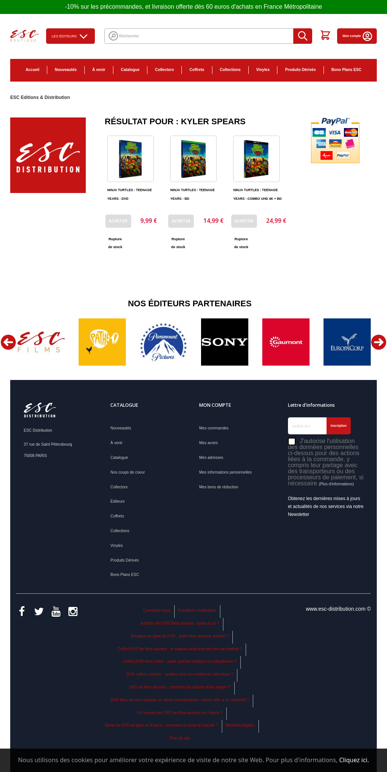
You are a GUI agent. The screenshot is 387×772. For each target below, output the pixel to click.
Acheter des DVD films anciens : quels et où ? (180, 623)
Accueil (32, 70)
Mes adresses (211, 457)
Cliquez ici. (354, 760)
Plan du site (180, 738)
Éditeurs (117, 501)
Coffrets (196, 70)
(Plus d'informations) (336, 484)
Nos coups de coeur (127, 472)
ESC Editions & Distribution (40, 97)
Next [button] (378, 342)
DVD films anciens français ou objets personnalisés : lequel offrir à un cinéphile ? (180, 700)
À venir (98, 70)
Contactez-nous (156, 610)
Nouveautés (66, 70)
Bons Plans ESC (346, 70)
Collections (230, 70)
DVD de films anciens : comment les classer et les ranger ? (180, 687)
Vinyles (263, 70)
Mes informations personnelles (225, 472)
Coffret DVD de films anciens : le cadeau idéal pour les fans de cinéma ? (180, 649)
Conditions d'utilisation (197, 610)
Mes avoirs (208, 443)
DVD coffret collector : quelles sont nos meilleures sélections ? (180, 674)
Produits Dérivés (300, 70)
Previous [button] (8, 342)
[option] (40, 342)
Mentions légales (240, 725)
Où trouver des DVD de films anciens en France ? (180, 713)
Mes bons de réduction (218, 487)
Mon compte (358, 36)
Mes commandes (214, 428)
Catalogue (130, 70)
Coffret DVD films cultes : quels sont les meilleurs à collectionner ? (180, 661)
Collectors (164, 70)
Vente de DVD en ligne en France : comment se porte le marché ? (161, 725)
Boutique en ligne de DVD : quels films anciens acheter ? (180, 636)
